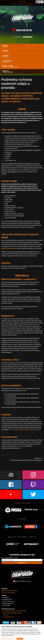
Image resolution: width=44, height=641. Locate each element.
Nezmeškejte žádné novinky (10, 557)
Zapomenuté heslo (16, 4)
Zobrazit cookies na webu (9, 638)
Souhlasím (19, 638)
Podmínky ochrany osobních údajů (14, 611)
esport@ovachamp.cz (10, 590)
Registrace (24, 4)
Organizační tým (8, 617)
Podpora (31, 4)
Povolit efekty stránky (23, 581)
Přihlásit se (22, 2)
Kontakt (6, 615)
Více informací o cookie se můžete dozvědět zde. (25, 429)
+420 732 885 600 (8, 592)
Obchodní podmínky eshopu (12, 613)
